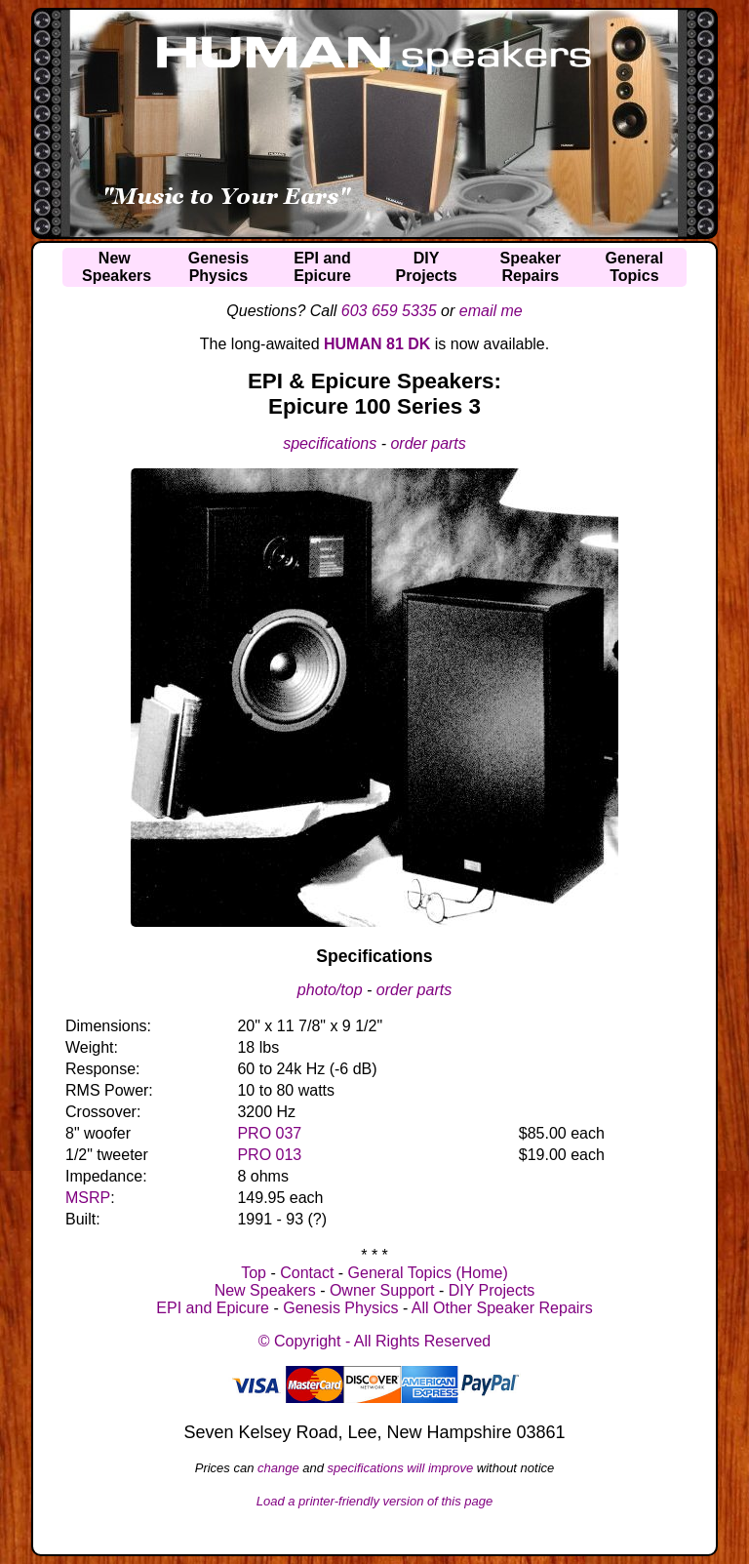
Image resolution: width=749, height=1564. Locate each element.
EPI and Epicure (212, 1308)
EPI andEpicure (322, 267)
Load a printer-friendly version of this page (374, 1501)
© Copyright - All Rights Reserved (375, 1341)
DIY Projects (492, 1290)
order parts (427, 443)
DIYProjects (426, 267)
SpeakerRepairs (530, 267)
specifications (329, 443)
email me (491, 310)
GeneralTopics (635, 267)
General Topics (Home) (428, 1272)
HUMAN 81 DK (377, 344)
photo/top (330, 990)
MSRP (87, 1197)
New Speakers (265, 1290)
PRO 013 (269, 1154)
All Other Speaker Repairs (502, 1308)
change (278, 1468)
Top (253, 1272)
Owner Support (382, 1290)
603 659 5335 (389, 310)
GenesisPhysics (218, 267)
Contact (307, 1272)
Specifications (374, 956)
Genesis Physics (340, 1308)
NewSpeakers (116, 267)
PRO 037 (269, 1133)
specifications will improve (401, 1468)
